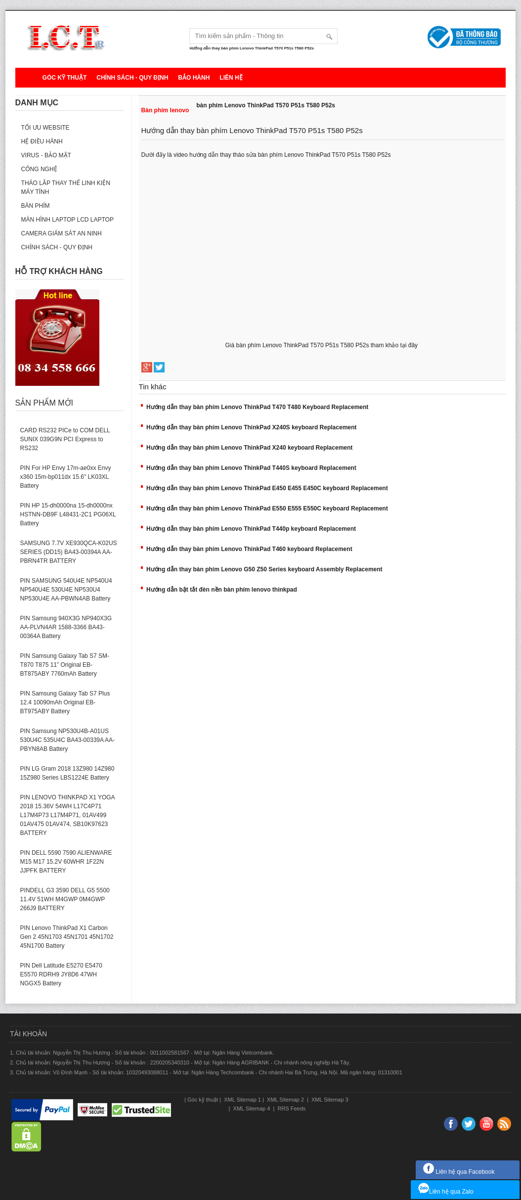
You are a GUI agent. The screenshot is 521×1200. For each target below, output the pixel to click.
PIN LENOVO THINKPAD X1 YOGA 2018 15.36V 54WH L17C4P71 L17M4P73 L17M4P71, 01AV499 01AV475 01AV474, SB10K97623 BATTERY (67, 815)
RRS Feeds (290, 1108)
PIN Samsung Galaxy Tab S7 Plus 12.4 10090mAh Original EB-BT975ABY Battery (65, 702)
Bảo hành (194, 77)
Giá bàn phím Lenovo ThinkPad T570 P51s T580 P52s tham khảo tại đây (322, 345)
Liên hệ (230, 77)
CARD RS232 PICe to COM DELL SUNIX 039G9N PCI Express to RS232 (65, 439)
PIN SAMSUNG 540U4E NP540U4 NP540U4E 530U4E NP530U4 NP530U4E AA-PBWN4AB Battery (66, 589)
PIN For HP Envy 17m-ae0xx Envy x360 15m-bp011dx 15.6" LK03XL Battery (65, 476)
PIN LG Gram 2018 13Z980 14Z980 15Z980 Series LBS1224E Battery (67, 773)
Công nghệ (39, 169)
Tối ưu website (45, 127)
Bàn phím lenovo (165, 110)
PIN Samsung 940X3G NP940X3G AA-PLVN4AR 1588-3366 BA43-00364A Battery (66, 627)
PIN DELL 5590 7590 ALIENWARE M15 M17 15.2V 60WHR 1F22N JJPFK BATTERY (66, 861)
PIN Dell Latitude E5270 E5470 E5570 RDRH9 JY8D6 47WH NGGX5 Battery (61, 974)
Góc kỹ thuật (65, 77)
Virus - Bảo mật (46, 155)
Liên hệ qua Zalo (446, 1191)
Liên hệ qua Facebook (458, 1171)
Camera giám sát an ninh (61, 233)
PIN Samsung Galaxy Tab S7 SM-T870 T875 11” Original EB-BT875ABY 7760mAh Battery (65, 664)
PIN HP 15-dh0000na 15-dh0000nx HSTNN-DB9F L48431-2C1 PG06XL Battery (68, 514)
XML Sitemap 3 (329, 1100)
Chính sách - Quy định (132, 77)
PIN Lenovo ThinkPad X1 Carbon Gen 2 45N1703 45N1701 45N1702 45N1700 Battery (67, 936)
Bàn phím (35, 205)
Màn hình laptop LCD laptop (67, 219)
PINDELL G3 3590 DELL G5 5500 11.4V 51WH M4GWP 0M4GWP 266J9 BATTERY (65, 899)
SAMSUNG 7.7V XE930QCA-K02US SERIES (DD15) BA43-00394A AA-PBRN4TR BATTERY (68, 552)
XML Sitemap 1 (241, 1100)
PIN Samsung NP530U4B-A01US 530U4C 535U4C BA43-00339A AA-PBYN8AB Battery (67, 740)
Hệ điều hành (42, 141)
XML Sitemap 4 (252, 1108)
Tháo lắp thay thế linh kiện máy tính (65, 187)
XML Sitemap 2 (285, 1100)
